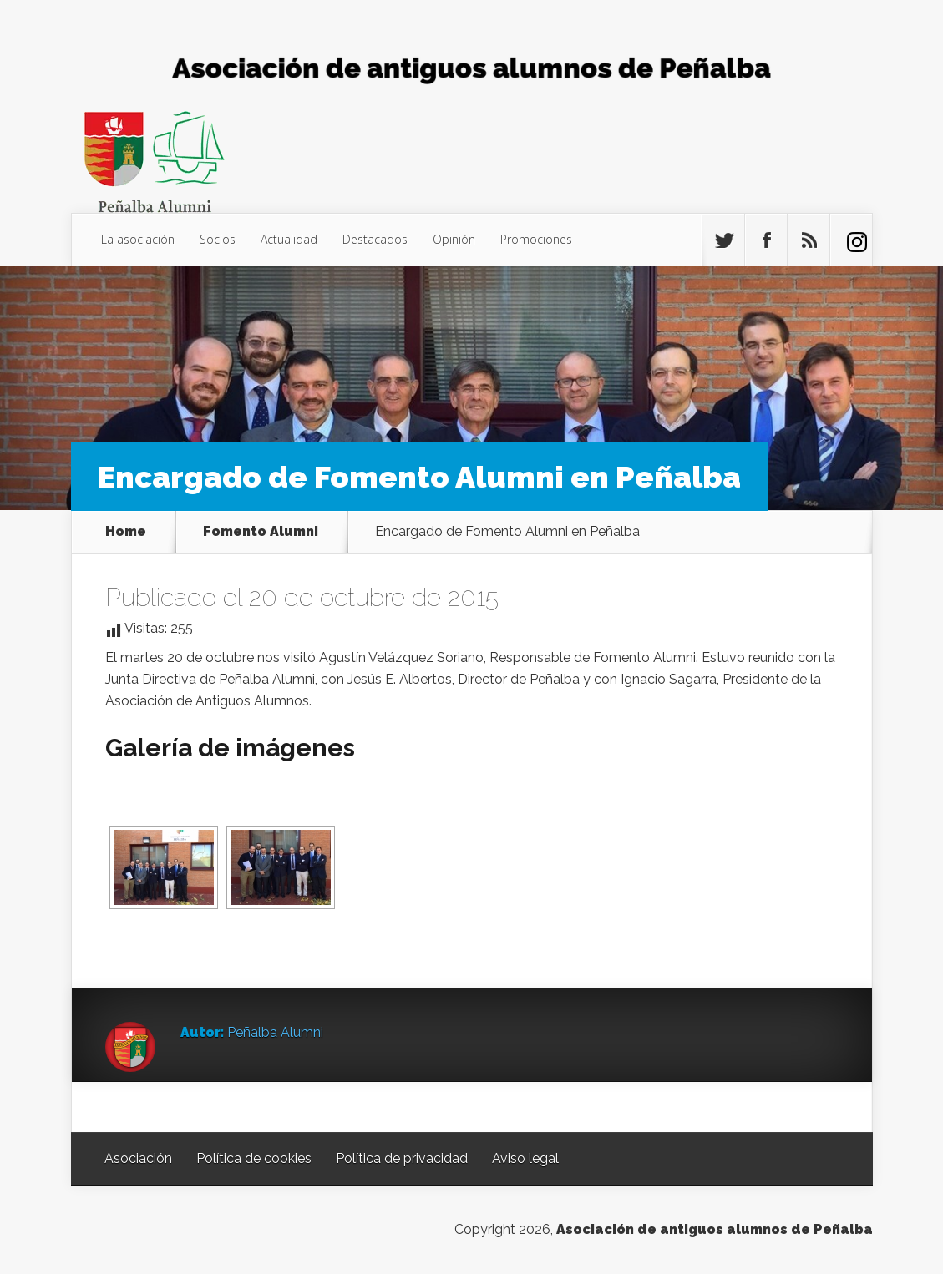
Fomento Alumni (260, 531)
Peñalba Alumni (275, 1032)
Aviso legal (525, 1158)
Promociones (536, 239)
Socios (218, 239)
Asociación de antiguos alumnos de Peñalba (714, 1229)
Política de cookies (254, 1158)
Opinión (454, 239)
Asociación (138, 1158)
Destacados (375, 239)
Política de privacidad (402, 1158)
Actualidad (289, 239)
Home (125, 531)
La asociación (138, 239)
